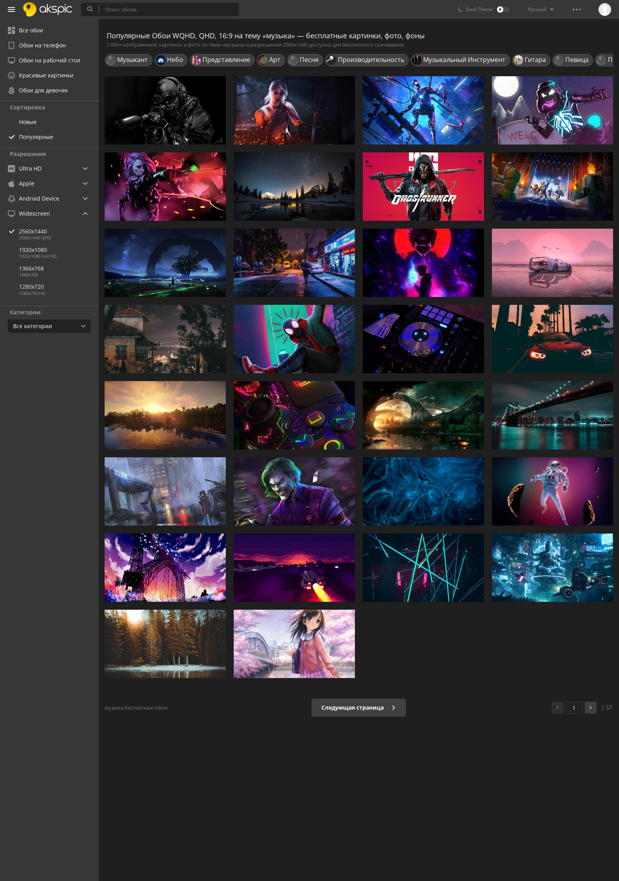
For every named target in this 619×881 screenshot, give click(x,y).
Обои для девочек (38, 90)
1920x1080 (33, 250)
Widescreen (29, 213)
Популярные (36, 137)
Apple (21, 183)
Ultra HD (24, 168)
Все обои (25, 30)
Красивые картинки (40, 75)
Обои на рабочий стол (44, 60)
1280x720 (31, 286)
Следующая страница (358, 707)
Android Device (33, 199)
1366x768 (31, 268)
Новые (28, 122)
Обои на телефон (37, 45)
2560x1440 (59, 231)
